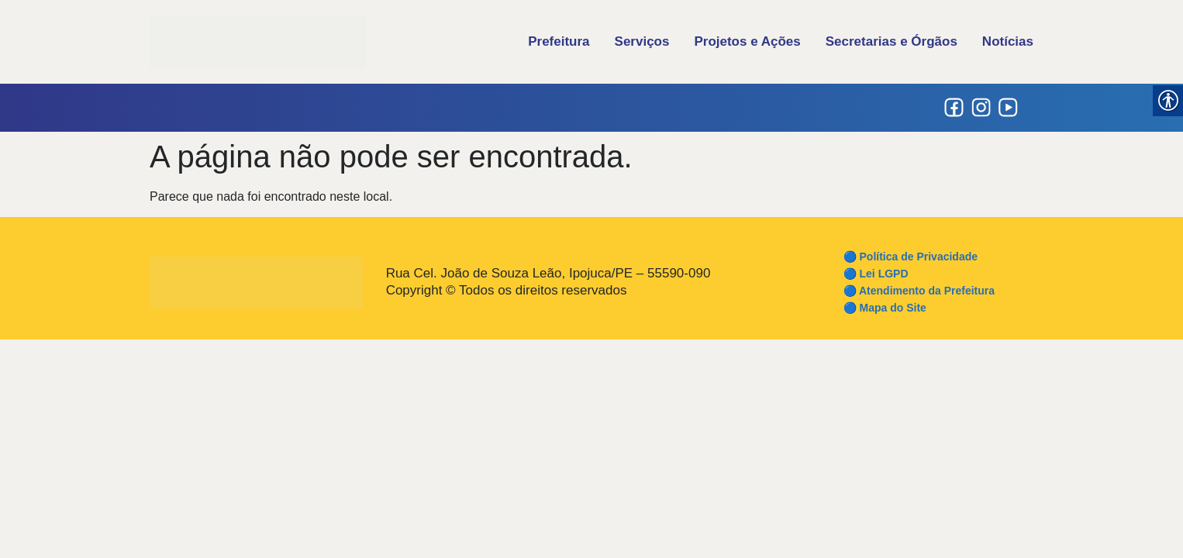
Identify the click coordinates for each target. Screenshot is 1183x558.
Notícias (1007, 41)
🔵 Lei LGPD (876, 273)
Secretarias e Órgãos (891, 41)
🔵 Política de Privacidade (910, 256)
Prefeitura (558, 41)
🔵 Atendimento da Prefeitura (919, 290)
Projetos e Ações (747, 41)
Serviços (642, 41)
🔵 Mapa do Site (884, 307)
